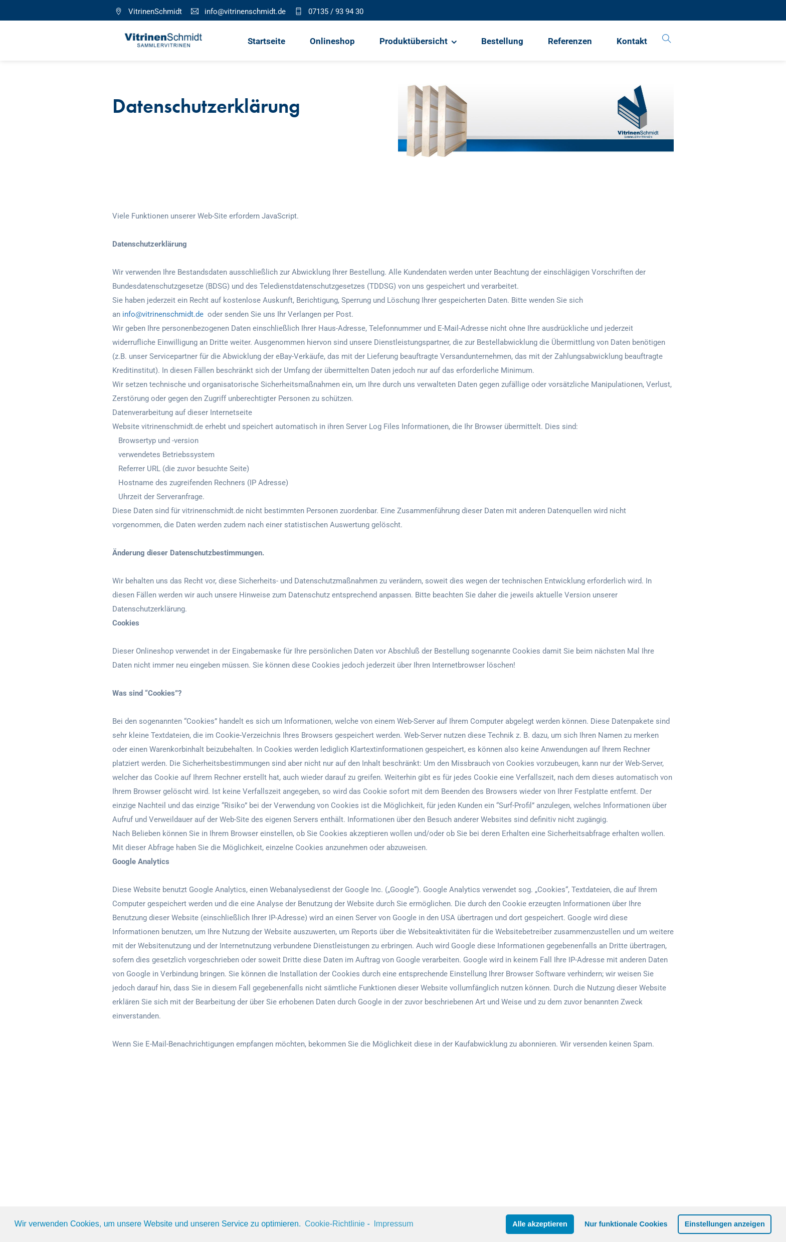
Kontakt (632, 41)
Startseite (266, 41)
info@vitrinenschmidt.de (163, 314)
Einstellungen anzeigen (725, 1224)
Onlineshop (332, 41)
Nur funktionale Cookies (626, 1224)
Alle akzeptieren (539, 1224)
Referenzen (570, 41)
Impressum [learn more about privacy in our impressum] (393, 1223)
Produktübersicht (413, 41)
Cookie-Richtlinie (335, 1223)
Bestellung (502, 41)
